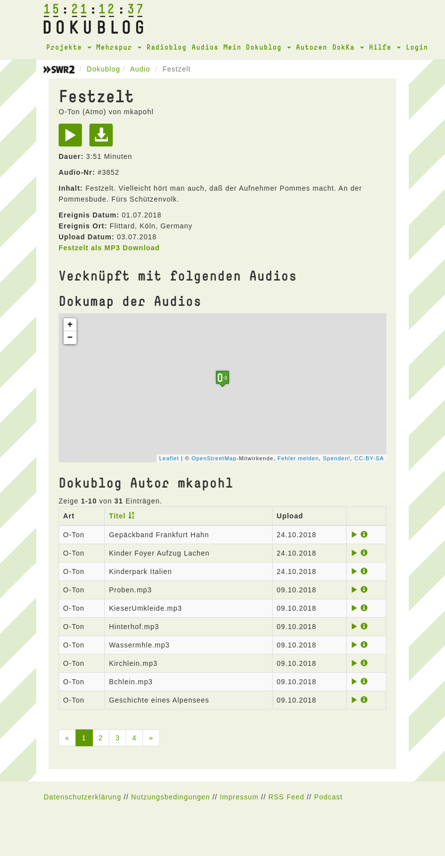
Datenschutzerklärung (82, 797)
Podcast (328, 797)
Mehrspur (119, 47)
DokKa (348, 47)
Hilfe (385, 47)
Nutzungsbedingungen (170, 797)
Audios (205, 47)
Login (417, 47)
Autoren (311, 47)
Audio (140, 69)
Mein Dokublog (257, 47)
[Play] (73, 139)
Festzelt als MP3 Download (109, 248)
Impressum (239, 797)
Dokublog (103, 69)
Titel (117, 516)
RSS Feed (286, 797)
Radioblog (167, 47)
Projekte (68, 47)
